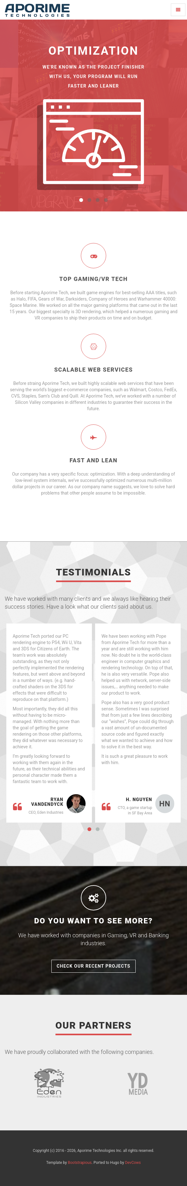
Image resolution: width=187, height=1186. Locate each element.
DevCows (133, 1162)
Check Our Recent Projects (94, 966)
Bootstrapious (80, 1162)
